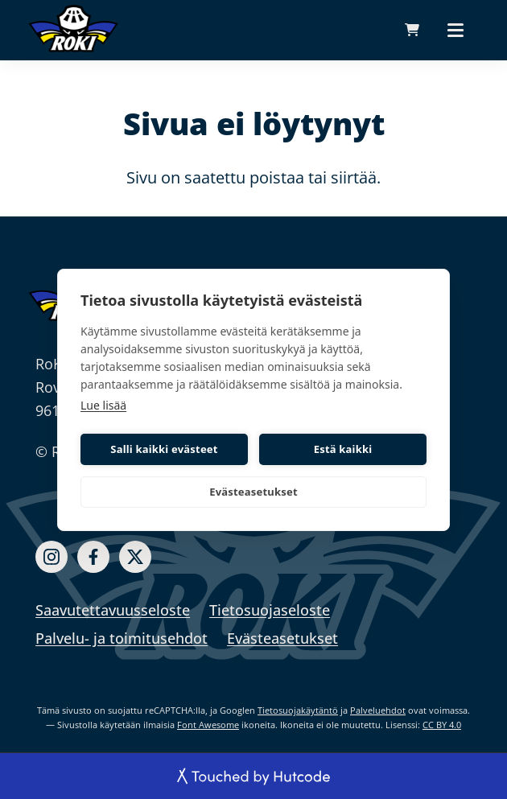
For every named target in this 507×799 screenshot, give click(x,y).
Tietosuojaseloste (269, 610)
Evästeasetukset (253, 491)
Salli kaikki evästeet (163, 449)
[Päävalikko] (455, 30)
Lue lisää (103, 405)
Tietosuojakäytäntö (298, 710)
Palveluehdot (378, 710)
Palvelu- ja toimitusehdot (121, 638)
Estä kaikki (343, 449)
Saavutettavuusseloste (112, 610)
